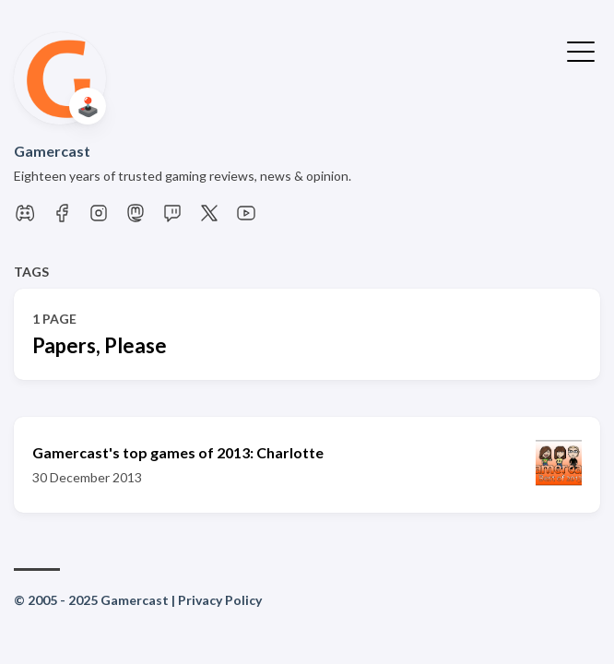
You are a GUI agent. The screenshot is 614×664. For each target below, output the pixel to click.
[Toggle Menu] (580, 49)
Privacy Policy (220, 600)
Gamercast (52, 151)
